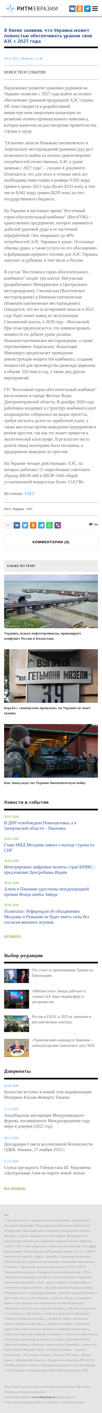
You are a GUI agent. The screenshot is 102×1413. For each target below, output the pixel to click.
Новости (27, 58)
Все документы (14, 1188)
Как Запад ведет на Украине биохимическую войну (51, 754)
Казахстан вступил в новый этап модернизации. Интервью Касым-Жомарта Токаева (48, 1094)
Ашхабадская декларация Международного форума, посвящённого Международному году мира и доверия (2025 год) (47, 1120)
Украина (18, 509)
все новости (12, 936)
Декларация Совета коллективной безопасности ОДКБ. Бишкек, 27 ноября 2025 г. (48, 1147)
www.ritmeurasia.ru (43, 1397)
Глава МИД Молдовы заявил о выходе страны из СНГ (49, 848)
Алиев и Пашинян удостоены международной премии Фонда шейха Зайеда (46, 892)
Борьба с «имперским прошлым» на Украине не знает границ (51, 682)
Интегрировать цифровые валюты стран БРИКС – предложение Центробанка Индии (50, 870)
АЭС (29, 509)
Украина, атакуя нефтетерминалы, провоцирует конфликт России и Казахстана (51, 607)
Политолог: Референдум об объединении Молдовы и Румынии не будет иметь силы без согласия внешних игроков (46, 916)
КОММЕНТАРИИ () (50, 542)
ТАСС (29, 493)
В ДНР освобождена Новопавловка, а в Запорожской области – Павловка (40, 825)
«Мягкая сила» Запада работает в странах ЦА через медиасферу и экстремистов (58, 996)
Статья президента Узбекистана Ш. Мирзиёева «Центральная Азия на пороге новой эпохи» (47, 1170)
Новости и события (25, 72)
